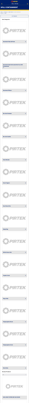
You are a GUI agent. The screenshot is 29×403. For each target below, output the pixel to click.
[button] (14, 375)
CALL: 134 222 (15, 3)
